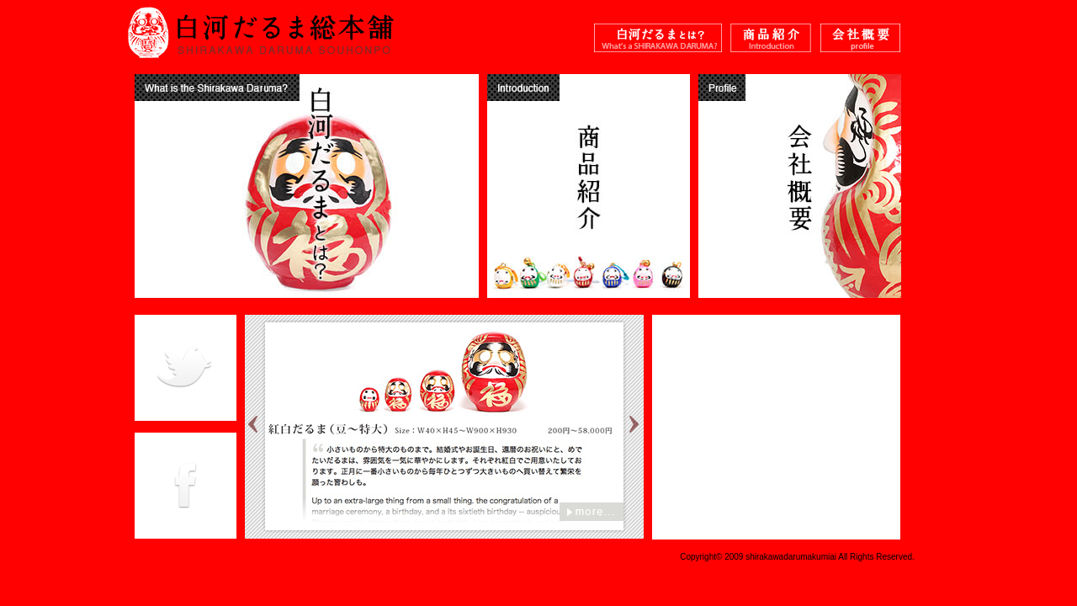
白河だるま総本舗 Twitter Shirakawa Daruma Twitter (185, 368)
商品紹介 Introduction (771, 40)
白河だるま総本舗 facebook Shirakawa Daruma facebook (185, 486)
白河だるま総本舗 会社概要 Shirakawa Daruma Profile (860, 40)
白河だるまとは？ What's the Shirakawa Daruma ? (658, 40)
